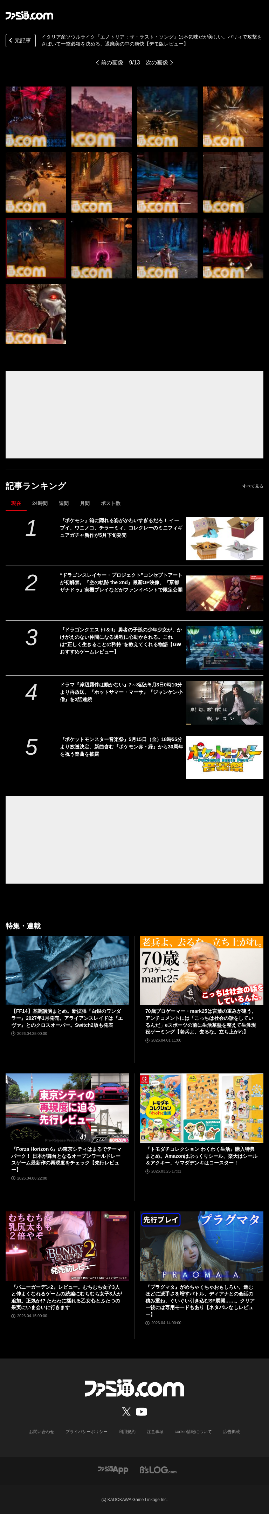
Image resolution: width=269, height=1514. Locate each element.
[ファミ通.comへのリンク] (29, 15)
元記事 (19, 41)
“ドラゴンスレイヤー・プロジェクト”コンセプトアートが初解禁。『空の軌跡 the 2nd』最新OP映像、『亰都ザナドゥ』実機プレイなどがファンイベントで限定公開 (121, 582)
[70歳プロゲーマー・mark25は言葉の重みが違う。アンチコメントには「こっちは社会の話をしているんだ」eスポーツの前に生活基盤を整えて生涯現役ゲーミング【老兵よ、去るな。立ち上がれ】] (201, 970)
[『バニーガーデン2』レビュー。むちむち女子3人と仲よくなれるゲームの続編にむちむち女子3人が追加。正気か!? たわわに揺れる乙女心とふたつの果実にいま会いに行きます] (67, 1246)
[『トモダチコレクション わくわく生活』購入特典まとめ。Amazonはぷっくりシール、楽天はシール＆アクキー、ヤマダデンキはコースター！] (201, 1108)
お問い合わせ (41, 1431)
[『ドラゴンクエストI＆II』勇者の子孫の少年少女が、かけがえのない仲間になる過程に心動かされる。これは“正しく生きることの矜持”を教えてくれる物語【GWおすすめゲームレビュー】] (224, 648)
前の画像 (112, 62)
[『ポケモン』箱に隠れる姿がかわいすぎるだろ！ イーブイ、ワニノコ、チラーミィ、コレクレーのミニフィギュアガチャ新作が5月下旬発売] (224, 538)
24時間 (40, 503)
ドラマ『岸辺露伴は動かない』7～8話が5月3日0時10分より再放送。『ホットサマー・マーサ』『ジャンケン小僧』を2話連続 (121, 692)
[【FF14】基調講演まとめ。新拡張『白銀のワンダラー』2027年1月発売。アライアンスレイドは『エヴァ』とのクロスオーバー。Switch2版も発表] (67, 970)
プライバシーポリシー (86, 1431)
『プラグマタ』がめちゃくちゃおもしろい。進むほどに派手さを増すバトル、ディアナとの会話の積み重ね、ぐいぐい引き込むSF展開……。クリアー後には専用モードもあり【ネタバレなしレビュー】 (200, 1300)
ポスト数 (110, 503)
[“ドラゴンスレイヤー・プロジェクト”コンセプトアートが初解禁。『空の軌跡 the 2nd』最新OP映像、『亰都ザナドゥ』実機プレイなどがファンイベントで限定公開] (224, 593)
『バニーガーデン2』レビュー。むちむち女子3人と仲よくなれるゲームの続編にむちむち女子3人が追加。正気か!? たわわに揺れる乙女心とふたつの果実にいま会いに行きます (66, 1297)
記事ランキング (36, 486)
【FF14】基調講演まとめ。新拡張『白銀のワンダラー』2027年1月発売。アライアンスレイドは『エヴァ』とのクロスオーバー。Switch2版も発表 (67, 1018)
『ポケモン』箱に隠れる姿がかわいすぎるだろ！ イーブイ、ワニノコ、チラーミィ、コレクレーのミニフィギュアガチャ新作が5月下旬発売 (121, 528)
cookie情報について (193, 1431)
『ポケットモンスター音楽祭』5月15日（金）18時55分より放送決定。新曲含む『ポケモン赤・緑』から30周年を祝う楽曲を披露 (121, 747)
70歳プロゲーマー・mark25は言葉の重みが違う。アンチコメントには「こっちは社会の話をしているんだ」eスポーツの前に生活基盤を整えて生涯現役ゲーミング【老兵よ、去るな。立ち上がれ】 (200, 1021)
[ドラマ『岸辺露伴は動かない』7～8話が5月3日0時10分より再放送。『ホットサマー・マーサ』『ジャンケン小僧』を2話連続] (224, 703)
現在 (16, 503)
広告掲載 (231, 1431)
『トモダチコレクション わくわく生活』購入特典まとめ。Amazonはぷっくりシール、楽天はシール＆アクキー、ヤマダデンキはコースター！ (201, 1156)
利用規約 (127, 1431)
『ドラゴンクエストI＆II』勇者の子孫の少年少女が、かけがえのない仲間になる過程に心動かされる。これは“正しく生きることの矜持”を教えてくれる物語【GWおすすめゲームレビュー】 (121, 641)
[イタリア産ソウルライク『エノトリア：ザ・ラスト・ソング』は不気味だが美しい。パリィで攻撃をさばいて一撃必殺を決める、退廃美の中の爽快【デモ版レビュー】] (36, 117)
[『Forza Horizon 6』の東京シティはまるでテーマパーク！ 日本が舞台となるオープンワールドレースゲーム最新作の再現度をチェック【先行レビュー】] (67, 1108)
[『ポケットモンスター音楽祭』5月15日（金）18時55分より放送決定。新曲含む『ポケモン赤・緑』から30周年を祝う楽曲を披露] (224, 757)
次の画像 (157, 62)
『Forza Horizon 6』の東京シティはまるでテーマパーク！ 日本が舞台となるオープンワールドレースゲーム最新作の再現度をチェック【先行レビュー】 (66, 1159)
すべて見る (252, 486)
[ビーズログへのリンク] (158, 1470)
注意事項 (155, 1431)
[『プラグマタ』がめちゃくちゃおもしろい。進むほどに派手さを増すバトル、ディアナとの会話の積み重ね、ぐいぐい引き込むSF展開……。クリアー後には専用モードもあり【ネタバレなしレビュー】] (201, 1246)
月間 (85, 503)
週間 (64, 503)
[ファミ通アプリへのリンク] (113, 1470)
